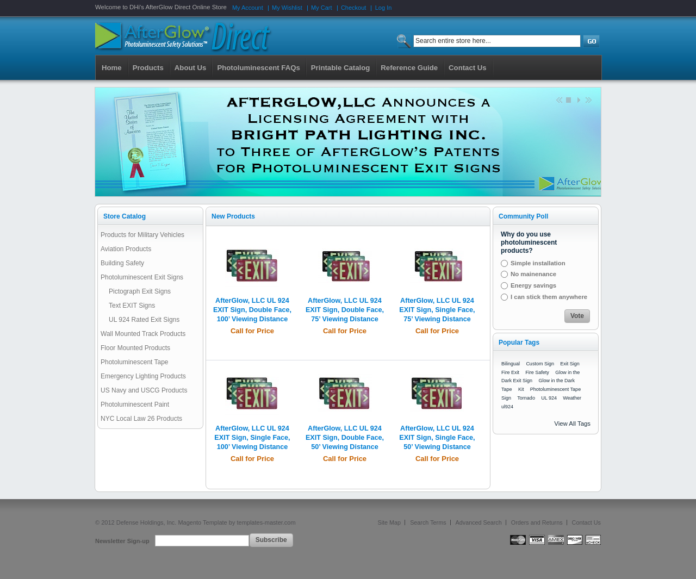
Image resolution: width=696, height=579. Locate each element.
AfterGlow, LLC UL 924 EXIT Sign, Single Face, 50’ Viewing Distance (437, 438)
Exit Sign (570, 363)
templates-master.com (266, 522)
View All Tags (572, 423)
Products (148, 68)
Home (112, 68)
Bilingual (510, 363)
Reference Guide (409, 68)
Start (578, 99)
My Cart (321, 7)
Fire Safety (537, 372)
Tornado (526, 398)
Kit (521, 389)
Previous (558, 99)
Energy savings (533, 285)
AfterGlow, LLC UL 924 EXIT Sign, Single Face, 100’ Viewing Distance (252, 438)
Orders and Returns (537, 522)
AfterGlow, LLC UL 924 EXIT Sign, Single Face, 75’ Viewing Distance (437, 310)
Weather (572, 398)
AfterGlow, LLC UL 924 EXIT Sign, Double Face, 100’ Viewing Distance (252, 310)
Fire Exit (510, 372)
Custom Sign (540, 363)
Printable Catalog (340, 68)
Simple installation (538, 263)
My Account (247, 7)
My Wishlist (287, 7)
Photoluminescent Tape (555, 389)
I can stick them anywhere (549, 297)
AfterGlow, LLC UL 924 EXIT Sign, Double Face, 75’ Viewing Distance (345, 310)
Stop (568, 99)
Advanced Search (479, 522)
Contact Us (586, 522)
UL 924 (549, 398)
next (588, 99)
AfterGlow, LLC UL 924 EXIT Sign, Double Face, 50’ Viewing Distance (345, 438)
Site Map (389, 522)
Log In (383, 7)
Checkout (353, 7)
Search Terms (428, 522)
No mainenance (533, 274)
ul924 (507, 406)
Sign (506, 398)
